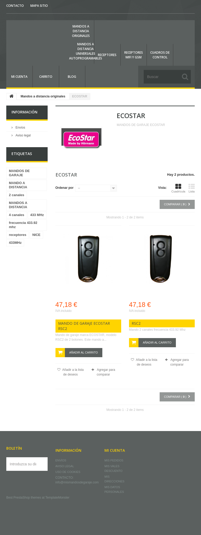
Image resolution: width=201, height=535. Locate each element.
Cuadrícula (178, 188)
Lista (191, 188)
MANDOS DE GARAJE (19, 173)
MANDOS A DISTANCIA (18, 205)
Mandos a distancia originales (43, 96)
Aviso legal (23, 135)
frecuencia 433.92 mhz (23, 225)
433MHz (15, 243)
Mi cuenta (114, 450)
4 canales (16, 215)
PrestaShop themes (27, 497)
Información (24, 111)
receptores (17, 235)
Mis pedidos (113, 460)
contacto (15, 5)
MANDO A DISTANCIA (18, 185)
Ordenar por (64, 188)
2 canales (16, 195)
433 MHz (37, 215)
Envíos (20, 127)
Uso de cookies (67, 471)
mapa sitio (39, 5)
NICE (36, 235)
